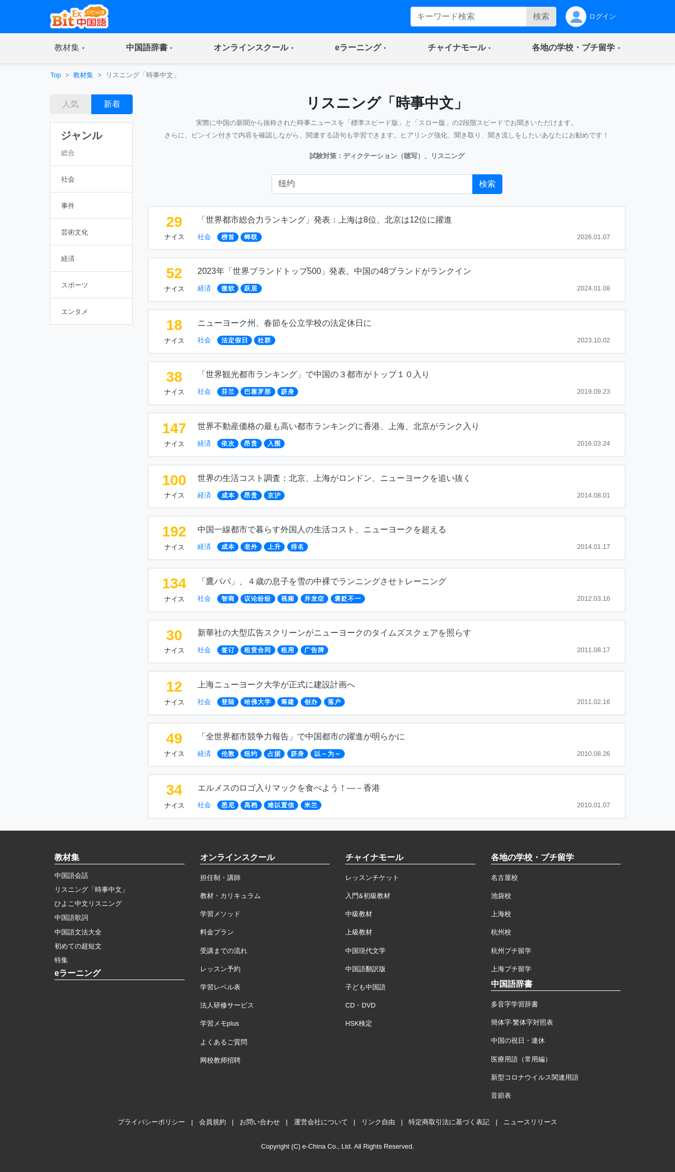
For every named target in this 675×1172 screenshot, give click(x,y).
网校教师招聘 (220, 1060)
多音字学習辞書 (514, 1004)
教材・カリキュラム (230, 896)
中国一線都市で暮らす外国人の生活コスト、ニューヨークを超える (322, 529)
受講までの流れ (223, 951)
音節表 (501, 1095)
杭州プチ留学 (511, 951)
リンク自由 (378, 1122)
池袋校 (501, 896)
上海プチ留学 (511, 969)
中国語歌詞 (71, 917)
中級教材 (358, 914)
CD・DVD (360, 1005)
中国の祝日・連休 (518, 1040)
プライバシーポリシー (151, 1122)
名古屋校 (504, 877)
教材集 (83, 75)
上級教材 (358, 932)
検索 (541, 16)
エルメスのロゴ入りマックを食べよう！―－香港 (289, 787)
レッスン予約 (220, 969)
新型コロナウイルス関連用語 (535, 1077)
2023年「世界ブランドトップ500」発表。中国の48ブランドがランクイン (334, 271)
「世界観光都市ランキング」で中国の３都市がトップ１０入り (314, 374)
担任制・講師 (220, 877)
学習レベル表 (220, 987)
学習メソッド (220, 914)
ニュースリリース (530, 1122)
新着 (112, 104)
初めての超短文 (78, 946)
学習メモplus (219, 1023)
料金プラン (217, 932)
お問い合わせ (260, 1122)
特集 (61, 960)
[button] (69, 48)
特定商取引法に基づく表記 (449, 1122)
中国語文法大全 (78, 932)
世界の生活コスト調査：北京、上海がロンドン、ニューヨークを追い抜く (334, 478)
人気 (70, 104)
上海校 (501, 914)
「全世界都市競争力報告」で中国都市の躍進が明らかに (301, 736)
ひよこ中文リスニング (88, 903)
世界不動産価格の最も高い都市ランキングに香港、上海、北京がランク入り (339, 426)
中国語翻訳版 (365, 969)
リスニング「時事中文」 (91, 889)
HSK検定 (358, 1023)
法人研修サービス (227, 1005)
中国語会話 (71, 875)
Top (55, 75)
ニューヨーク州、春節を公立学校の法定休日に (285, 323)
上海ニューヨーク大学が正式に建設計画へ (276, 684)
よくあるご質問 (223, 1042)
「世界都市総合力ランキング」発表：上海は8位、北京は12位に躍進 (325, 219)
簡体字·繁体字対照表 (522, 1022)
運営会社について (321, 1122)
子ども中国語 (365, 987)
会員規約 (212, 1122)
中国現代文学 (365, 951)
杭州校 (501, 932)
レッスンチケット (372, 877)
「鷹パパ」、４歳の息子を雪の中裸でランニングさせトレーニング (322, 581)
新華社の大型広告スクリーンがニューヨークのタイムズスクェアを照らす (334, 632)
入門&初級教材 (367, 896)
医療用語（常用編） (521, 1059)
